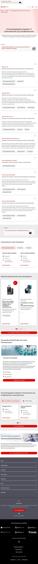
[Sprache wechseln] (33, 7)
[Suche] (28, 7)
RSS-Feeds (3, 492)
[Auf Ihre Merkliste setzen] (35, 64)
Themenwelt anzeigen (19, 380)
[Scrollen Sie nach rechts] (35, 401)
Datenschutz (25, 559)
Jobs (2, 483)
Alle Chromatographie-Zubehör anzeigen (19, 332)
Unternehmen (4, 465)
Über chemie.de (19, 552)
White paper (4, 474)
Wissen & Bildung (5, 487)
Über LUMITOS (18, 549)
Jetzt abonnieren (19, 510)
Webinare (3, 478)
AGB (19, 559)
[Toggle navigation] (36, 7)
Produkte (3, 469)
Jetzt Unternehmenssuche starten (19, 453)
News (2, 460)
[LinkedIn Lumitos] (19, 541)
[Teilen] (31, 7)
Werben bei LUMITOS (18, 547)
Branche (25, 36)
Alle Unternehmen (19, 426)
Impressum (13, 559)
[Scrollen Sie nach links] (33, 401)
